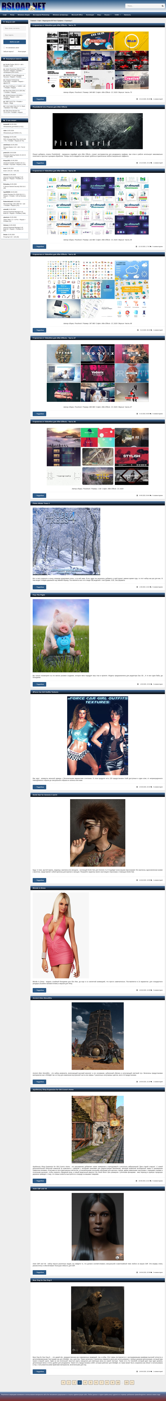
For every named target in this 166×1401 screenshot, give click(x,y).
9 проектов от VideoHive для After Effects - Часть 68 (54, 254)
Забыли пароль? (8, 51)
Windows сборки (24, 15)
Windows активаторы (60, 15)
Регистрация (22, 51)
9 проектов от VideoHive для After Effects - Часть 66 (54, 422)
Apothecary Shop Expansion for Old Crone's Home (53, 1089)
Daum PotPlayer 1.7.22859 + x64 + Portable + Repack (14, 86)
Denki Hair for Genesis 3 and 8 (45, 795)
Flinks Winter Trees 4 (41, 503)
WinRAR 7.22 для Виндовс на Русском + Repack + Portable (13, 76)
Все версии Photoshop (41, 15)
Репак (12, 15)
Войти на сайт (14, 42)
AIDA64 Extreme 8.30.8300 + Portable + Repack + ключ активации (13, 97)
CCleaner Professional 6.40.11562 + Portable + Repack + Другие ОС (13, 81)
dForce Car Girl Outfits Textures (45, 692)
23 (127, 1383)
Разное (107, 15)
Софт (5, 15)
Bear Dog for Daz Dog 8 (42, 1280)
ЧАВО (117, 15)
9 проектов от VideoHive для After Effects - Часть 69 (54, 171)
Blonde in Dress (39, 888)
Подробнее (39, 99)
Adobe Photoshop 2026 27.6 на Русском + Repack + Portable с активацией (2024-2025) (13, 70)
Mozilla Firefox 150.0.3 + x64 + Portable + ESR (13, 65)
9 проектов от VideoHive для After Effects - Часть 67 (54, 338)
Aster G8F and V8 (40, 1189)
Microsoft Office (77, 15)
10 (118, 1383)
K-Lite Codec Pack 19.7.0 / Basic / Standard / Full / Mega (14, 107)
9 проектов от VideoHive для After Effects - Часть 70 (54, 25)
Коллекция (90, 15)
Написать (127, 15)
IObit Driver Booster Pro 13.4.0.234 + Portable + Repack (13, 111)
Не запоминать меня (12, 48)
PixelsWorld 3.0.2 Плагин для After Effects (50, 107)
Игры (99, 15)
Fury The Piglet (39, 595)
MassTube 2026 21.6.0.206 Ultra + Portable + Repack (14, 91)
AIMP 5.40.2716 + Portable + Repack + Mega (13, 102)
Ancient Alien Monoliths (42, 998)
